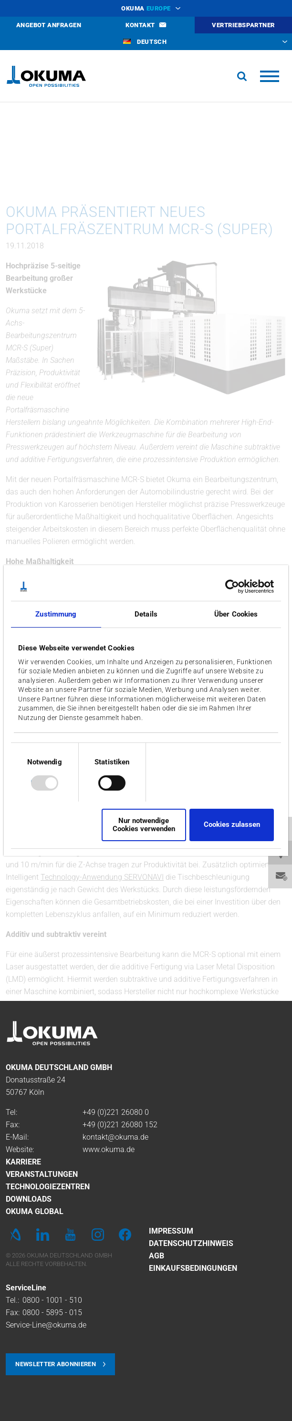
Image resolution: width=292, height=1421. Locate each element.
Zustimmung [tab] (55, 614)
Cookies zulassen (232, 824)
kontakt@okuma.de (115, 1137)
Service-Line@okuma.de (46, 1324)
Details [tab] (146, 614)
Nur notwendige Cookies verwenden (144, 824)
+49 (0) (94, 1112)
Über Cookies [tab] (236, 614)
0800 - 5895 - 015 (52, 1312)
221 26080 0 (127, 1112)
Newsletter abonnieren (55, 1364)
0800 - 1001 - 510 (52, 1300)
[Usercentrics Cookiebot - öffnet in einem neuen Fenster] (232, 586)
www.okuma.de (109, 1149)
